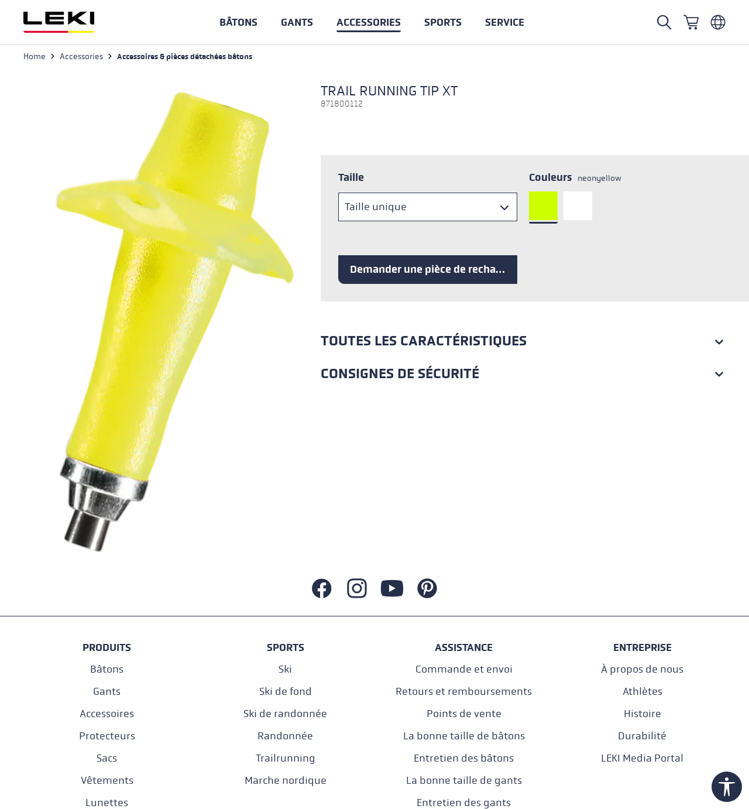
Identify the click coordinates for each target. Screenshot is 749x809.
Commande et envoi (464, 669)
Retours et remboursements (464, 691)
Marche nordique (286, 780)
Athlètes (642, 691)
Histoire (642, 714)
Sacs (107, 758)
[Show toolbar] (727, 787)
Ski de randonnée (285, 714)
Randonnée (285, 736)
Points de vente (464, 714)
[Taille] (427, 207)
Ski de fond (285, 691)
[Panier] (691, 22)
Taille (351, 177)
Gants (107, 691)
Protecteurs (107, 736)
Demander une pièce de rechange (432, 269)
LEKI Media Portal (642, 758)
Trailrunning (285, 758)
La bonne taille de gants (464, 780)
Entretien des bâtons (464, 758)
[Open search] (664, 22)
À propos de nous (642, 669)
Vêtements (107, 780)
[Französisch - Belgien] (718, 22)
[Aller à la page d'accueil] (71, 22)
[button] (443, 22)
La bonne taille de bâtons (464, 736)
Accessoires (107, 714)
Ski (285, 669)
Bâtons (106, 669)
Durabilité (642, 736)
